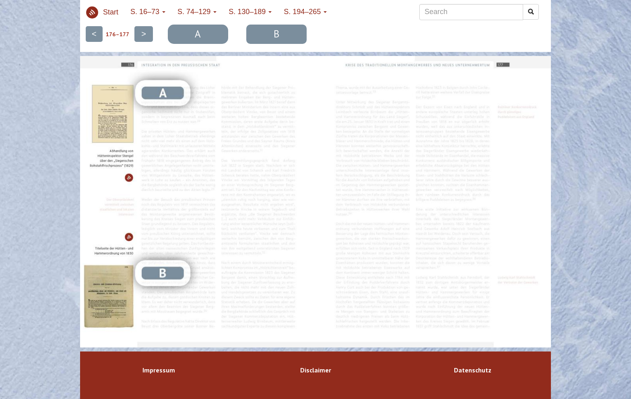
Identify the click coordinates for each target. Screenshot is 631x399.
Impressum (158, 370)
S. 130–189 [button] (250, 12)
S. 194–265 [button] (305, 12)
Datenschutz (472, 370)
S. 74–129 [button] (197, 12)
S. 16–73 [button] (147, 12)
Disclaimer (315, 370)
